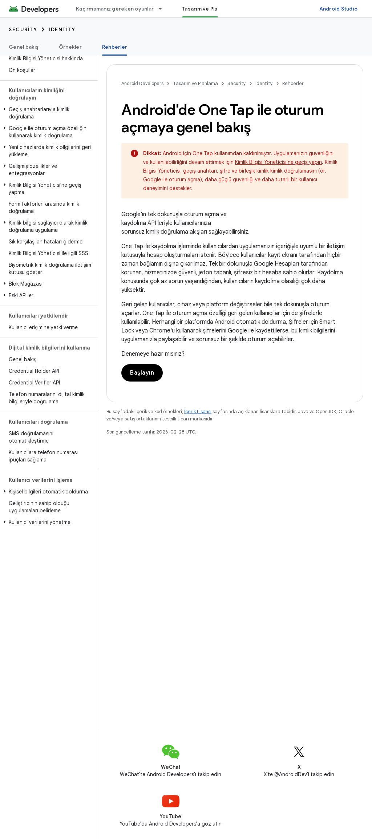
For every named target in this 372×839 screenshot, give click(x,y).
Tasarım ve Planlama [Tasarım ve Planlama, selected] (207, 8)
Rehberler (293, 83)
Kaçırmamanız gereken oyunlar (115, 8)
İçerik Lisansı (197, 411)
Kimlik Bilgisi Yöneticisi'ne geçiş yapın (278, 162)
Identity (62, 29)
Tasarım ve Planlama (195, 83)
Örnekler (70, 47)
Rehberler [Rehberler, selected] (114, 47)
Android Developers (142, 83)
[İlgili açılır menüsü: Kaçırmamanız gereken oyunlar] (163, 8)
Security (23, 29)
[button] (47, 113)
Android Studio (338, 8)
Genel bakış (24, 47)
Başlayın (142, 372)
